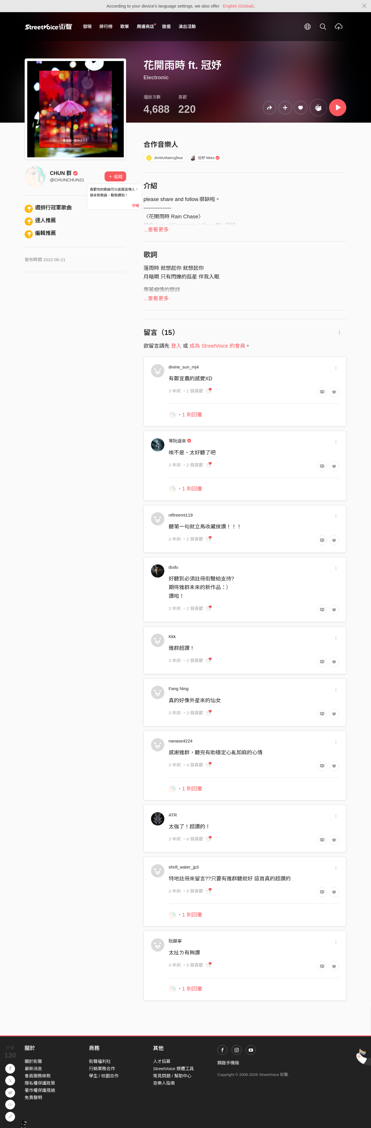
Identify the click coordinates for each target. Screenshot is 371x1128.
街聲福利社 (100, 1061)
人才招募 (161, 1061)
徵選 (166, 26)
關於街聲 (33, 1061)
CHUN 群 (64, 173)
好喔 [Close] (135, 206)
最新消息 (33, 1068)
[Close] (364, 6)
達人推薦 (40, 220)
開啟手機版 (228, 1062)
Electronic (156, 77)
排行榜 (105, 26)
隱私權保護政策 (40, 1083)
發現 (87, 26)
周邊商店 (146, 26)
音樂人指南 (164, 1083)
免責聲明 (33, 1097)
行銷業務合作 (102, 1068)
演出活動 (187, 26)
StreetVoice (48, 27)
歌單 (124, 26)
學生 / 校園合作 (104, 1075)
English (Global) (238, 5)
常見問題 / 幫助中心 (172, 1075)
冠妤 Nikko (205, 158)
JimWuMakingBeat (164, 158)
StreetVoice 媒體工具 (173, 1068)
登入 (176, 346)
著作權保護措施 (40, 1090)
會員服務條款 (38, 1075)
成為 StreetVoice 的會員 (217, 346)
